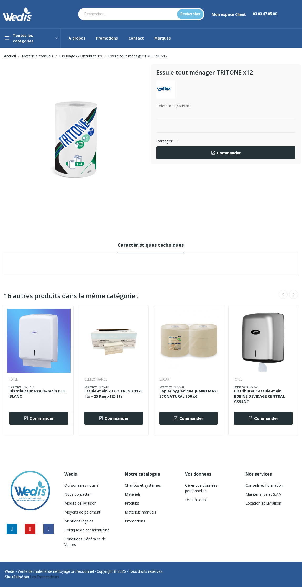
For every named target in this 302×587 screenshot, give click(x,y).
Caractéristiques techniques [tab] (150, 245)
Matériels (133, 494)
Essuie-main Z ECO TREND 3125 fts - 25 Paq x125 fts (113, 393)
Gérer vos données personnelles (201, 488)
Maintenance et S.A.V (263, 494)
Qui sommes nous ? (81, 485)
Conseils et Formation (264, 485)
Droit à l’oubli (196, 499)
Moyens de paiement (82, 512)
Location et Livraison (263, 503)
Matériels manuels (140, 512)
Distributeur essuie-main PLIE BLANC (37, 393)
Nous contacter (77, 494)
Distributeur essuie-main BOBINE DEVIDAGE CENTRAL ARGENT (259, 396)
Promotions (135, 521)
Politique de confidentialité (86, 529)
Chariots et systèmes (143, 485)
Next (293, 294)
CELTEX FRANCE (95, 379)
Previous (283, 294)
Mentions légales (78, 521)
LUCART (165, 379)
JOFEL (13, 379)
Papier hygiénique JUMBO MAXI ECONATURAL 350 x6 (188, 393)
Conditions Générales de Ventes (85, 541)
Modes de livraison (80, 503)
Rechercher (190, 14)
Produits (132, 503)
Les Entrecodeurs (44, 577)
